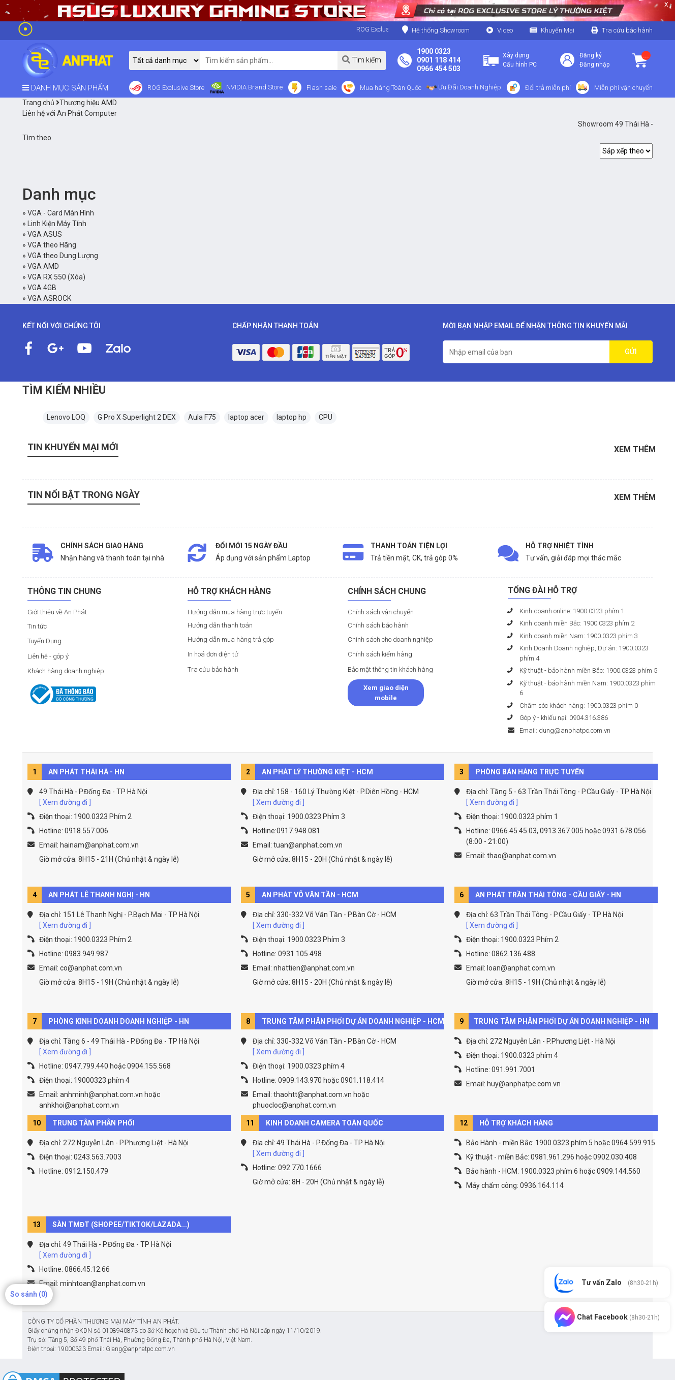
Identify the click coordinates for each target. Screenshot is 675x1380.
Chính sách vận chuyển (381, 612)
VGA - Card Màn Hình (60, 213)
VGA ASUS (44, 234)
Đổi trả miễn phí (548, 87)
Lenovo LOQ (66, 417)
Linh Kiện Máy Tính (56, 223)
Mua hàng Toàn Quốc (390, 87)
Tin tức (37, 626)
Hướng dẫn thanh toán (220, 625)
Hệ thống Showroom (436, 29)
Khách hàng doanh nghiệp (65, 671)
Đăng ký (590, 55)
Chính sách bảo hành (378, 625)
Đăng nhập (594, 64)
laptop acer (246, 417)
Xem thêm (635, 449)
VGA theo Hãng (51, 245)
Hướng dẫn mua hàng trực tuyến (235, 612)
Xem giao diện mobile (386, 693)
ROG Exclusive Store (175, 87)
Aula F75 (202, 417)
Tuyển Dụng (44, 641)
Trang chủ (38, 103)
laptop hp (291, 417)
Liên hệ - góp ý (48, 656)
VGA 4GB (41, 288)
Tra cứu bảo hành (627, 30)
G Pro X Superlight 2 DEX (137, 417)
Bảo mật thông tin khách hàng (390, 669)
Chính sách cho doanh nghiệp (390, 639)
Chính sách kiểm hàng (380, 654)
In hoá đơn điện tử (213, 654)
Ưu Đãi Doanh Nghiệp (463, 88)
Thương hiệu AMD (86, 103)
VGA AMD (43, 266)
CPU (325, 417)
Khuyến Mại (557, 30)
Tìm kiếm (361, 59)
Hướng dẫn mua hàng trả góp (231, 639)
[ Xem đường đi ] (65, 802)
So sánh (29, 1294)
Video (505, 30)
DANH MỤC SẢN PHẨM (65, 87)
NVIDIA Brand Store (246, 88)
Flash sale (321, 87)
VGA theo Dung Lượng (62, 256)
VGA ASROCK (49, 298)
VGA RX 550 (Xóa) (56, 277)
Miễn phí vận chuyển (623, 87)
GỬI (631, 352)
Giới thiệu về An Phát (57, 612)
